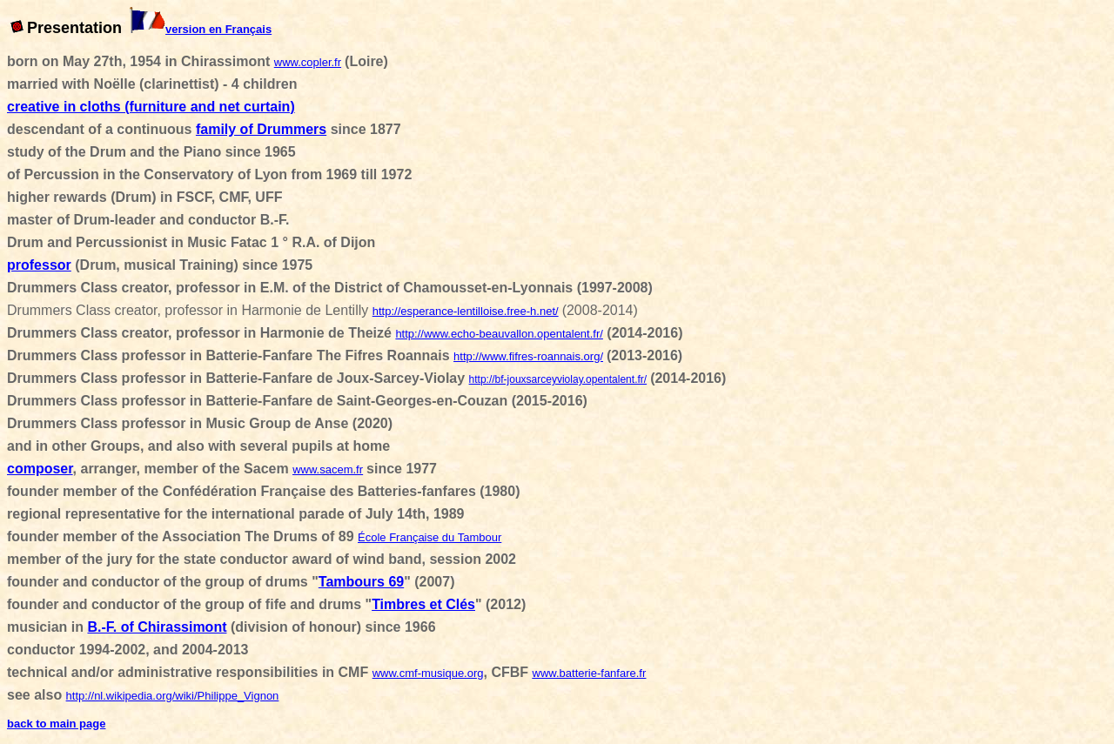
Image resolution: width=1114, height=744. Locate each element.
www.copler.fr (307, 62)
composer (40, 468)
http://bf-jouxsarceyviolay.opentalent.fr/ (558, 379)
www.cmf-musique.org (428, 673)
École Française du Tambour (429, 537)
